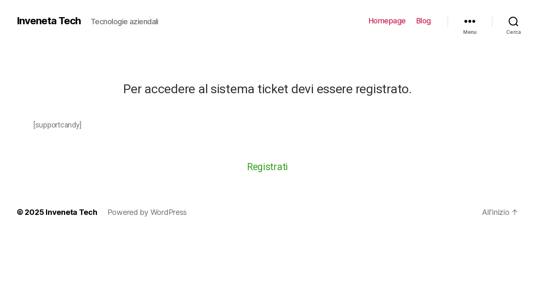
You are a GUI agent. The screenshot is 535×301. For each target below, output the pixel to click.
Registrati (267, 167)
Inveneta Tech (49, 21)
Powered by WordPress (147, 212)
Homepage (387, 20)
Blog (423, 20)
